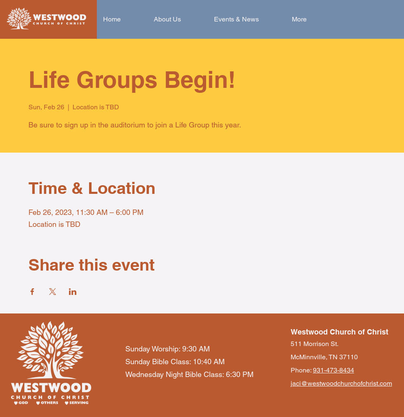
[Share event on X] (52, 291)
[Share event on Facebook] (32, 291)
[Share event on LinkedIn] (73, 291)
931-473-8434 (333, 370)
